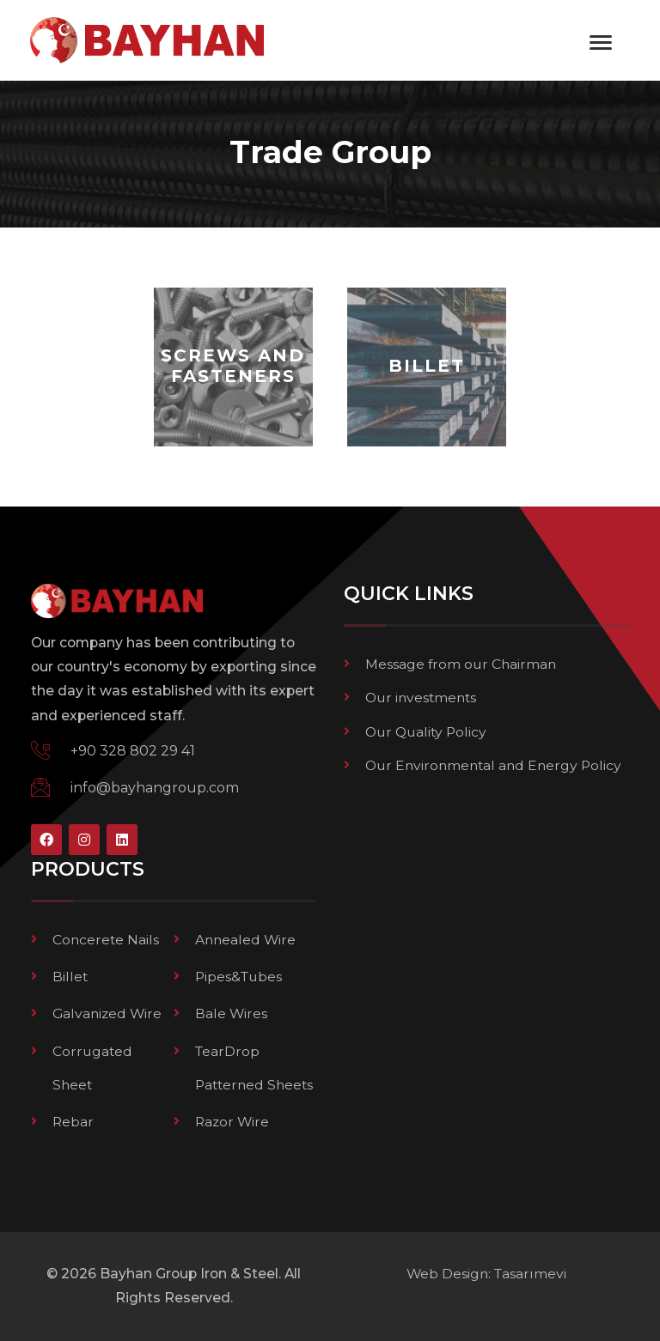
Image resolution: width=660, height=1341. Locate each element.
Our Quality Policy (425, 732)
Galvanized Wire (107, 1013)
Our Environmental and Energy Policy (493, 765)
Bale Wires (231, 1013)
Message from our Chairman (460, 664)
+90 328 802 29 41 (132, 751)
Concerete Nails (105, 939)
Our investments (420, 697)
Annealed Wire (245, 939)
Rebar (73, 1121)
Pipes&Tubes (238, 976)
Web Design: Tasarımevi (486, 1273)
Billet (70, 976)
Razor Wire (232, 1121)
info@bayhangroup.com (154, 788)
